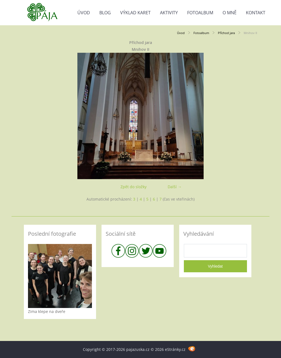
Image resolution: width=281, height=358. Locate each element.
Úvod (83, 13)
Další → (175, 186)
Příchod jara (226, 33)
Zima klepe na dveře (46, 311)
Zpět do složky (133, 186)
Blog (105, 13)
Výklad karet (135, 13)
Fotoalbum (200, 13)
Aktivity (169, 13)
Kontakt (255, 13)
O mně (230, 13)
